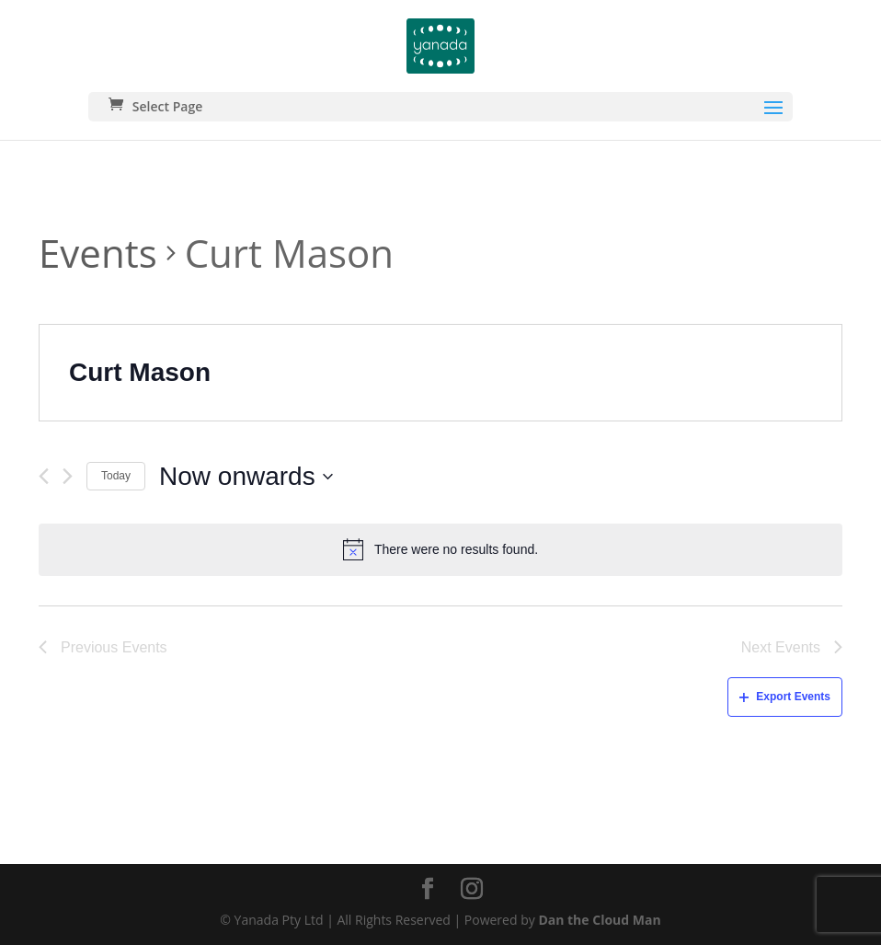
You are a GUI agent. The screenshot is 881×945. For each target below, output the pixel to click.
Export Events (784, 696)
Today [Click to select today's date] (116, 475)
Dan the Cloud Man (599, 919)
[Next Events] (68, 476)
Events (98, 252)
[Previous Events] (44, 476)
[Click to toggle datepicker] (246, 476)
